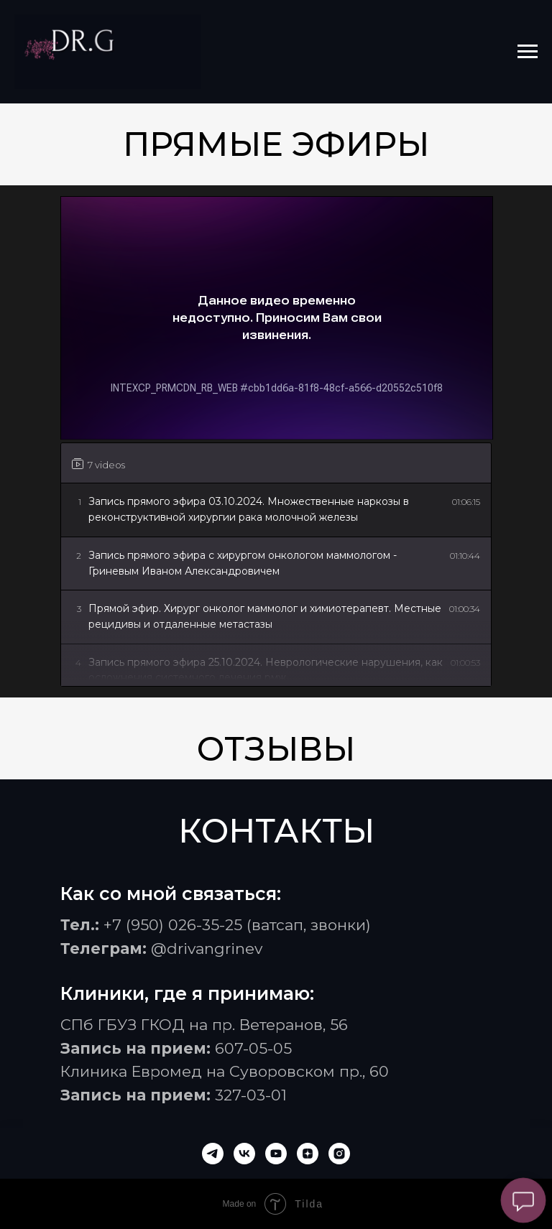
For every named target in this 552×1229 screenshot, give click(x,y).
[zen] (307, 1153)
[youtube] (276, 1153)
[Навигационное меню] (528, 52)
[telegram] (213, 1153)
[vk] (244, 1153)
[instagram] (339, 1153)
